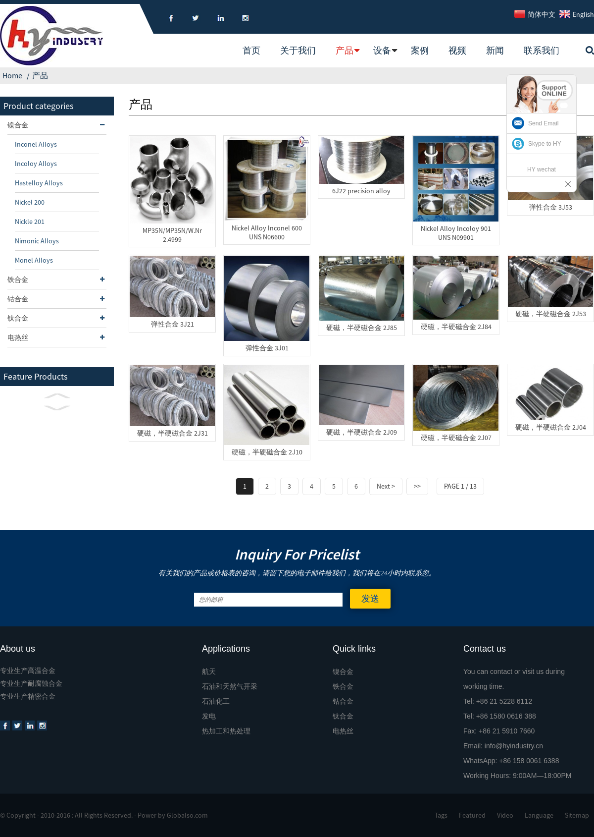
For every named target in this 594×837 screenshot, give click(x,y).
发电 (209, 716)
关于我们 (298, 50)
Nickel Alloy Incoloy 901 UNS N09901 (456, 233)
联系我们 (541, 50)
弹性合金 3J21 (172, 324)
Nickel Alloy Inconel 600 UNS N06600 (267, 232)
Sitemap (577, 815)
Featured (472, 815)
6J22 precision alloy (361, 190)
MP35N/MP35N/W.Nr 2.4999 (172, 235)
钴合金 (56, 298)
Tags (441, 815)
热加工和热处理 (226, 731)
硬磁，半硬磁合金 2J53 (550, 313)
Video (505, 815)
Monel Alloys (34, 260)
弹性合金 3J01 (267, 347)
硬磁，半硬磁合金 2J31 (172, 433)
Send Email (543, 123)
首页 (251, 50)
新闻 (495, 50)
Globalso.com (187, 815)
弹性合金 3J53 (550, 207)
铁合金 (56, 279)
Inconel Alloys (36, 144)
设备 (382, 50)
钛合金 (56, 318)
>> (417, 486)
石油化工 (216, 701)
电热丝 (56, 337)
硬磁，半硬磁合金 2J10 (267, 451)
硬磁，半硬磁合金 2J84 (456, 326)
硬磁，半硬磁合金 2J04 (550, 427)
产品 (344, 50)
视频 (457, 50)
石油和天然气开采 (229, 686)
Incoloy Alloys (36, 163)
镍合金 (56, 124)
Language (539, 815)
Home (12, 75)
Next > (386, 486)
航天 (209, 671)
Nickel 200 (30, 202)
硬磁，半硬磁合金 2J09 (361, 432)
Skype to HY (544, 143)
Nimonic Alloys (37, 240)
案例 (420, 50)
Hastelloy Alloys (39, 182)
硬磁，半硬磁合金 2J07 (456, 437)
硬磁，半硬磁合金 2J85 (361, 327)
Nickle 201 (30, 221)
